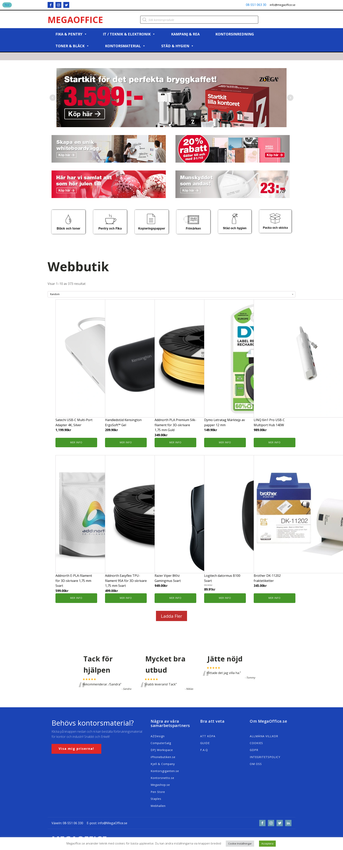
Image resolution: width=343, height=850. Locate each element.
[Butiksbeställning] (171, 294)
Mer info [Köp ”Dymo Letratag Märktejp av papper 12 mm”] (225, 442)
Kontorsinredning (234, 34)
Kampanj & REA (185, 34)
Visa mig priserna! (76, 748)
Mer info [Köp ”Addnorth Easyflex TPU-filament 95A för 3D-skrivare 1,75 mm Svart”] (126, 598)
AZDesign (158, 736)
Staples (156, 798)
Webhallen (158, 805)
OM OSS (256, 763)
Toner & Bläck (72, 46)
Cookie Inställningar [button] (240, 843)
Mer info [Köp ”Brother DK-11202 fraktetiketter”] (274, 598)
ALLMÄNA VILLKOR (264, 736)
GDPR (254, 749)
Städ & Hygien (177, 46)
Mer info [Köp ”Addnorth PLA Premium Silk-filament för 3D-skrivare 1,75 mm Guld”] (175, 442)
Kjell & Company (163, 763)
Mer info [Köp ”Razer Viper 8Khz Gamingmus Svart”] (175, 598)
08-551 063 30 (256, 5)
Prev (53, 97)
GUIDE (205, 743)
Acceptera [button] (267, 843)
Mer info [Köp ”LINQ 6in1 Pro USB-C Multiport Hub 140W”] (274, 442)
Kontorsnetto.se (162, 777)
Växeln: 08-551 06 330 (67, 823)
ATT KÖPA (207, 736)
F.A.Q (204, 749)
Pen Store (158, 791)
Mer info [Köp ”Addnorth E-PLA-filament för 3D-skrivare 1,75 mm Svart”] (76, 598)
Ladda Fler (171, 616)
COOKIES (256, 743)
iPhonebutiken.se (163, 757)
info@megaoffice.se (282, 5)
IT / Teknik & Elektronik (129, 34)
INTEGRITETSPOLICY (265, 757)
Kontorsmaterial (125, 46)
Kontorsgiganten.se (165, 770)
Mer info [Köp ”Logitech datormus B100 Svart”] (225, 598)
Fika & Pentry (71, 34)
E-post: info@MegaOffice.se (107, 823)
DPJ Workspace (162, 749)
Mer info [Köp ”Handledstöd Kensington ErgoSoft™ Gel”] (126, 442)
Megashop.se (160, 784)
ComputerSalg (161, 743)
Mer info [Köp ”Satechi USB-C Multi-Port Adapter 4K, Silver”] (76, 442)
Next (290, 97)
